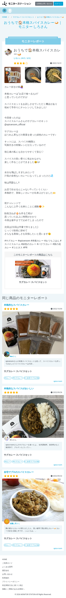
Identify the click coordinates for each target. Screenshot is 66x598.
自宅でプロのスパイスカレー (19, 472)
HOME (4, 559)
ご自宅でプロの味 (32, 378)
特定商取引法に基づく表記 (12, 585)
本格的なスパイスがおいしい (19, 388)
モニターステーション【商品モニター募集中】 (16, 3)
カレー (8, 378)
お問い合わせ (7, 574)
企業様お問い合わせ (44, 4)
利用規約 (5, 578)
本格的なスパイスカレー (16, 305)
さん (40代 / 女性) (22, 58)
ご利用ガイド (7, 563)
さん (13, 356)
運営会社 (5, 571)
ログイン (58, 4)
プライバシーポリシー (10, 582)
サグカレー (18, 378)
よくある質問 (7, 567)
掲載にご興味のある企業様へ (13, 589)
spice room (58, 381)
